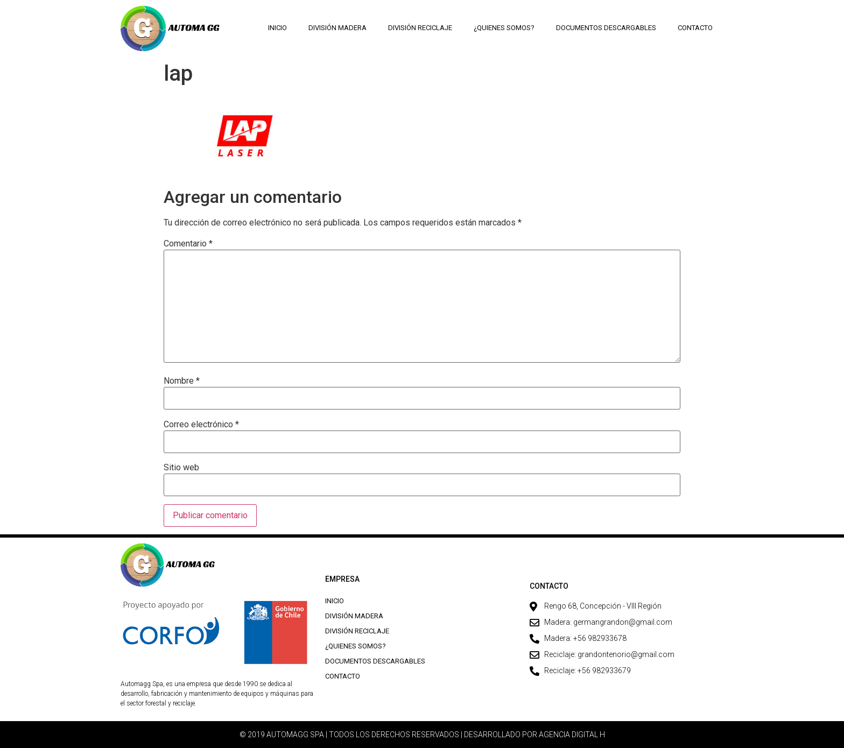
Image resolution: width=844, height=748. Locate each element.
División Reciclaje (420, 28)
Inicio (277, 28)
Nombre (182, 381)
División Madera (337, 28)
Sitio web (181, 467)
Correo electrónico (201, 424)
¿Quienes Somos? (504, 28)
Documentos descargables (606, 28)
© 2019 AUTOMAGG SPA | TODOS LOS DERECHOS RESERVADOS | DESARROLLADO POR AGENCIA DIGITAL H (422, 734)
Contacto (695, 28)
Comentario (188, 243)
